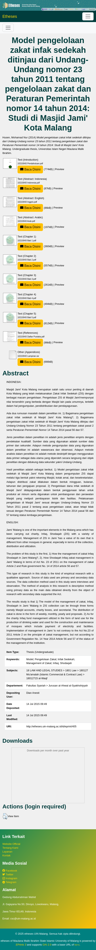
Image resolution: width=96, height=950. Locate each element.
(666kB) (35, 361)
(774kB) (35, 169)
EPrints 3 (21, 944)
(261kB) (35, 284)
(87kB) (35, 188)
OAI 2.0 (47, 944)
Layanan (7, 851)
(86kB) (35, 207)
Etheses (9, 16)
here (76, 944)
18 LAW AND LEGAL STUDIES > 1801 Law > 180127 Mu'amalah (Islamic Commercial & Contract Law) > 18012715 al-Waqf (57, 674)
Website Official (11, 843)
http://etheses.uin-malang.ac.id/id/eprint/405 (51, 726)
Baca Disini (30, 169)
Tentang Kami (10, 847)
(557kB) (35, 265)
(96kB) (35, 342)
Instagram (9, 878)
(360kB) (35, 246)
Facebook (9, 870)
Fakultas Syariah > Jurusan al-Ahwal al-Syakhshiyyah (57, 685)
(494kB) (35, 303)
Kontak (6, 855)
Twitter (7, 874)
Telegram (9, 882)
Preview (59, 169)
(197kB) (35, 227)
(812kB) (35, 323)
